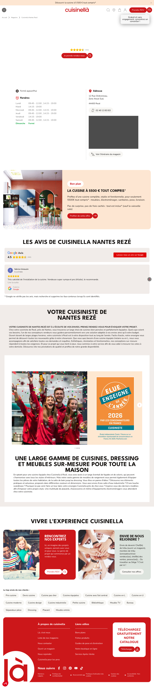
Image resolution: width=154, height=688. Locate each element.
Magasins (14, 17)
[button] (5, 684)
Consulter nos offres (131, 577)
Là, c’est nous (44, 638)
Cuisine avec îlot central (96, 601)
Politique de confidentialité (57, 681)
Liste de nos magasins (48, 643)
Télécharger (126, 655)
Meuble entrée (63, 616)
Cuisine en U (138, 601)
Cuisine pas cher (49, 601)
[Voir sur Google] (10, 270)
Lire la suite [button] (13, 288)
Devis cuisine (29, 601)
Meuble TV (115, 608)
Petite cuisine (79, 608)
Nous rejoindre (45, 660)
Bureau (130, 608)
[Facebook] (59, 674)
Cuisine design (35, 608)
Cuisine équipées (71, 601)
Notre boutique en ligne (86, 654)
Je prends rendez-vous (74, 55)
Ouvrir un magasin (46, 654)
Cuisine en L (119, 601)
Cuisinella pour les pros (49, 665)
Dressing (32, 616)
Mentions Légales (41, 681)
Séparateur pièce (13, 616)
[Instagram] (64, 674)
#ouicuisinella (78, 681)
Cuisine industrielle (57, 608)
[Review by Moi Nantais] (130, 269)
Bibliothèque (98, 608)
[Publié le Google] (13, 294)
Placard (46, 616)
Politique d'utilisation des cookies (95, 681)
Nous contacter (45, 649)
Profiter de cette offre (80, 215)
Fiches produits (82, 643)
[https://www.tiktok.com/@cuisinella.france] (81, 674)
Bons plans (80, 638)
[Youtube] (76, 674)
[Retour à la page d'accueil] (77, 10)
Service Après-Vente (84, 660)
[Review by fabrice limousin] (21, 269)
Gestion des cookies (115, 681)
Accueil (4, 17)
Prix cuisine (11, 601)
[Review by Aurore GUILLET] (95, 269)
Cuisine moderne (14, 608)
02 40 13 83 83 (101, 110)
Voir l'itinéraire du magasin (105, 154)
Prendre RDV (138, 10)
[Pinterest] (70, 674)
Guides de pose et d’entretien (89, 649)
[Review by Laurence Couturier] (59, 269)
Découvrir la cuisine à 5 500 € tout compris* (75, 2)
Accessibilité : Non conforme (133, 681)
